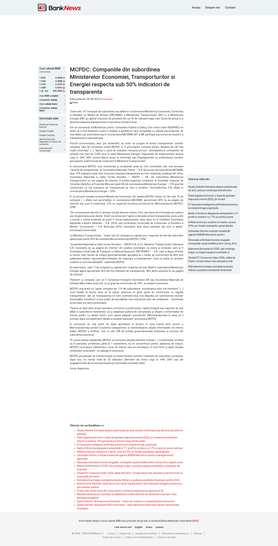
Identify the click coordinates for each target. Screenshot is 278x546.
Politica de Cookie (111, 537)
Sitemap (198, 533)
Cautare (159, 527)
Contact (230, 7)
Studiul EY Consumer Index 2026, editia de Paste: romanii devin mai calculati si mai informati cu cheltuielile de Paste (211, 259)
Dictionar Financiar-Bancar (52, 125)
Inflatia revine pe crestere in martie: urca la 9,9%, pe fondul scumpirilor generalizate (123, 451)
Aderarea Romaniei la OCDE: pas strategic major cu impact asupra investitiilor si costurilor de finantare (211, 250)
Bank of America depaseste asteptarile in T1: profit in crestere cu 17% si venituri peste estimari (130, 448)
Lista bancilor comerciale (52, 149)
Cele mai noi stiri (123, 527)
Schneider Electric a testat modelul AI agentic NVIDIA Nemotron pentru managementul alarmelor (209, 233)
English (138, 527)
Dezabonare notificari (146, 533)
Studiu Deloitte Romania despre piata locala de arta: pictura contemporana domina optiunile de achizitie (212, 188)
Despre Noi (125, 533)
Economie (107, 99)
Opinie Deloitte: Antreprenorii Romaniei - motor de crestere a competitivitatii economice (126, 501)
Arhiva (149, 527)
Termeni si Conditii (166, 537)
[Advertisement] (139, 40)
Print (74, 102)
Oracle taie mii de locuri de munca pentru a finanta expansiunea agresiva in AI (120, 490)
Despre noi (212, 7)
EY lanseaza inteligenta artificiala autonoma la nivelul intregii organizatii (117, 444)
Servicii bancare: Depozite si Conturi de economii (52, 141)
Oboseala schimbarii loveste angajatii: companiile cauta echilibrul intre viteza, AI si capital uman (130, 462)
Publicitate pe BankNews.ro (176, 533)
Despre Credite (52, 131)
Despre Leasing (52, 135)
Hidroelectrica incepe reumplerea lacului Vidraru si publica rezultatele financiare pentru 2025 (128, 480)
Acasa (196, 7)
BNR (195, 520)
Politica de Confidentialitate (139, 537)
